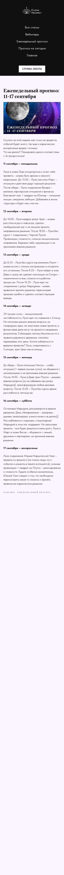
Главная (32, 55)
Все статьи (32, 27)
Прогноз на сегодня (32, 48)
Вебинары (32, 34)
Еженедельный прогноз (32, 41)
